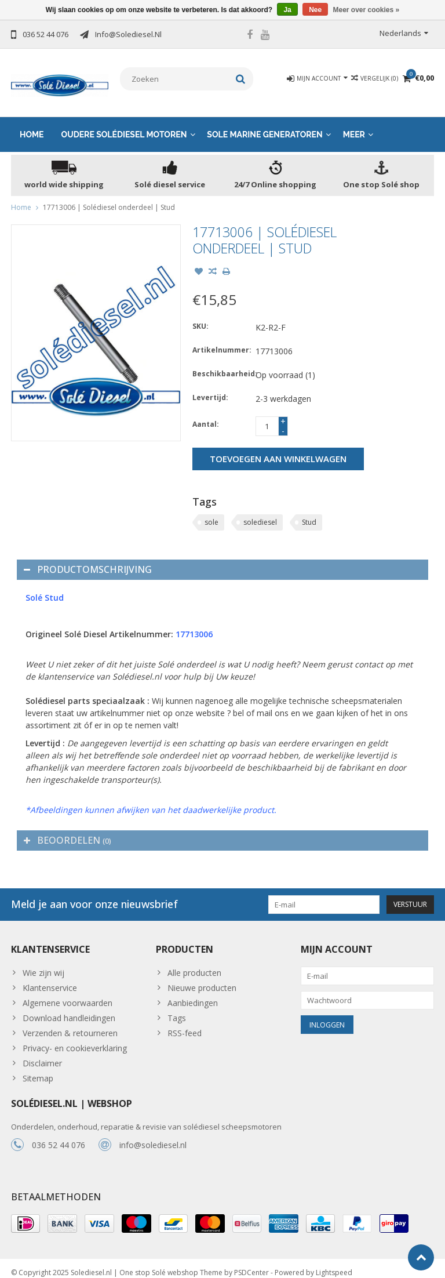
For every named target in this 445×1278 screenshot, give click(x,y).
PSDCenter (251, 1264)
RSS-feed (184, 1023)
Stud (309, 513)
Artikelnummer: (221, 341)
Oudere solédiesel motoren (124, 125)
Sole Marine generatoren (264, 125)
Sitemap (38, 1068)
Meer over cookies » (366, 10)
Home (32, 125)
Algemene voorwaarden (67, 993)
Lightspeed (334, 1264)
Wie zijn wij (43, 963)
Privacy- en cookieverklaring (75, 1038)
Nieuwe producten (201, 978)
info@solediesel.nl (153, 1136)
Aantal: (205, 415)
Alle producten (194, 963)
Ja (287, 10)
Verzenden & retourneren (70, 1023)
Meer (354, 125)
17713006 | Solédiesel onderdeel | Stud (109, 198)
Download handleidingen (69, 1008)
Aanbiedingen (192, 993)
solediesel (260, 513)
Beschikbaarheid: (221, 364)
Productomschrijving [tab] (88, 560)
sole (211, 513)
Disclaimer (42, 1053)
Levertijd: (210, 388)
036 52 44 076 (58, 1136)
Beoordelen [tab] (67, 831)
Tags (176, 1008)
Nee (315, 10)
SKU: (200, 317)
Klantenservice (50, 978)
